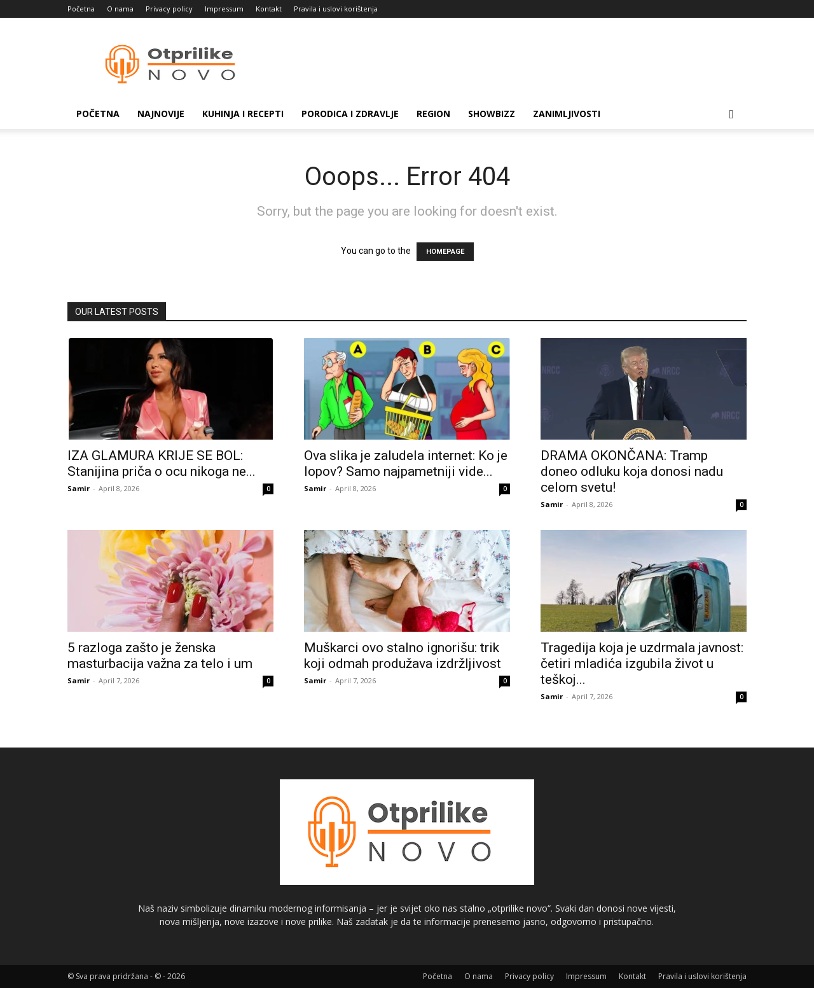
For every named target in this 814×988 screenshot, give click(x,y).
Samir (78, 488)
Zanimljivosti (566, 114)
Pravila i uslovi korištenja (336, 8)
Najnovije (160, 114)
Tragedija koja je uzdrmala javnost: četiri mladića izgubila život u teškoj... (642, 663)
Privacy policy (169, 8)
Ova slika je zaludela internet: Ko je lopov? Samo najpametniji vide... (405, 463)
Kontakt (269, 8)
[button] (731, 115)
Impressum (224, 8)
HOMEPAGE (445, 251)
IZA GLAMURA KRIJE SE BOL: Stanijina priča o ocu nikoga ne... (161, 463)
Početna (81, 8)
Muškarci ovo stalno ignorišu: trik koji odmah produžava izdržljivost (402, 655)
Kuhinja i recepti (243, 114)
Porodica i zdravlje (350, 114)
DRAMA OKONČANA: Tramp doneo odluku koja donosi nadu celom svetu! (632, 471)
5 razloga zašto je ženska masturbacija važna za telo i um (159, 655)
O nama (120, 8)
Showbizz (491, 114)
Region (433, 114)
